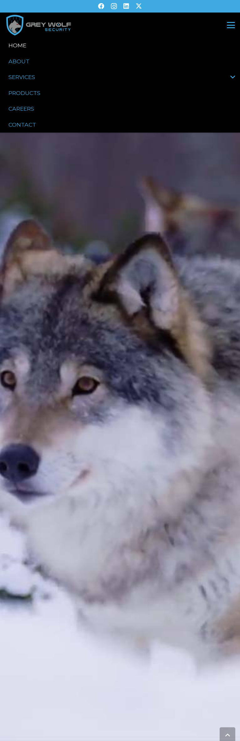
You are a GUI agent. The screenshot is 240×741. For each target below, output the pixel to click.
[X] (139, 6)
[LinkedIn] (126, 6)
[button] (231, 25)
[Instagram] (113, 6)
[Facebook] (101, 6)
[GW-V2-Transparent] (38, 25)
